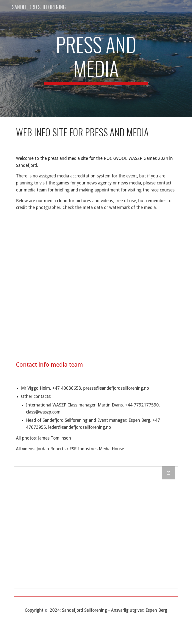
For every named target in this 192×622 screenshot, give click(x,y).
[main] (96, 58)
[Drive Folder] (96, 527)
